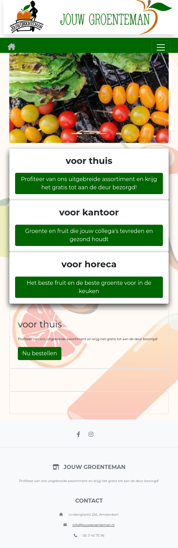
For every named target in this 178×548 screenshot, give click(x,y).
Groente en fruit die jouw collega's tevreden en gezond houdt (89, 235)
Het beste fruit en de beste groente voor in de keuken (89, 287)
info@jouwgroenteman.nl (93, 525)
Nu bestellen (39, 353)
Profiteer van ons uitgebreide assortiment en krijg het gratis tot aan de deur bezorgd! (89, 183)
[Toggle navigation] (160, 47)
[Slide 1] (77, 133)
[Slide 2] (89, 133)
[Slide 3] (101, 133)
